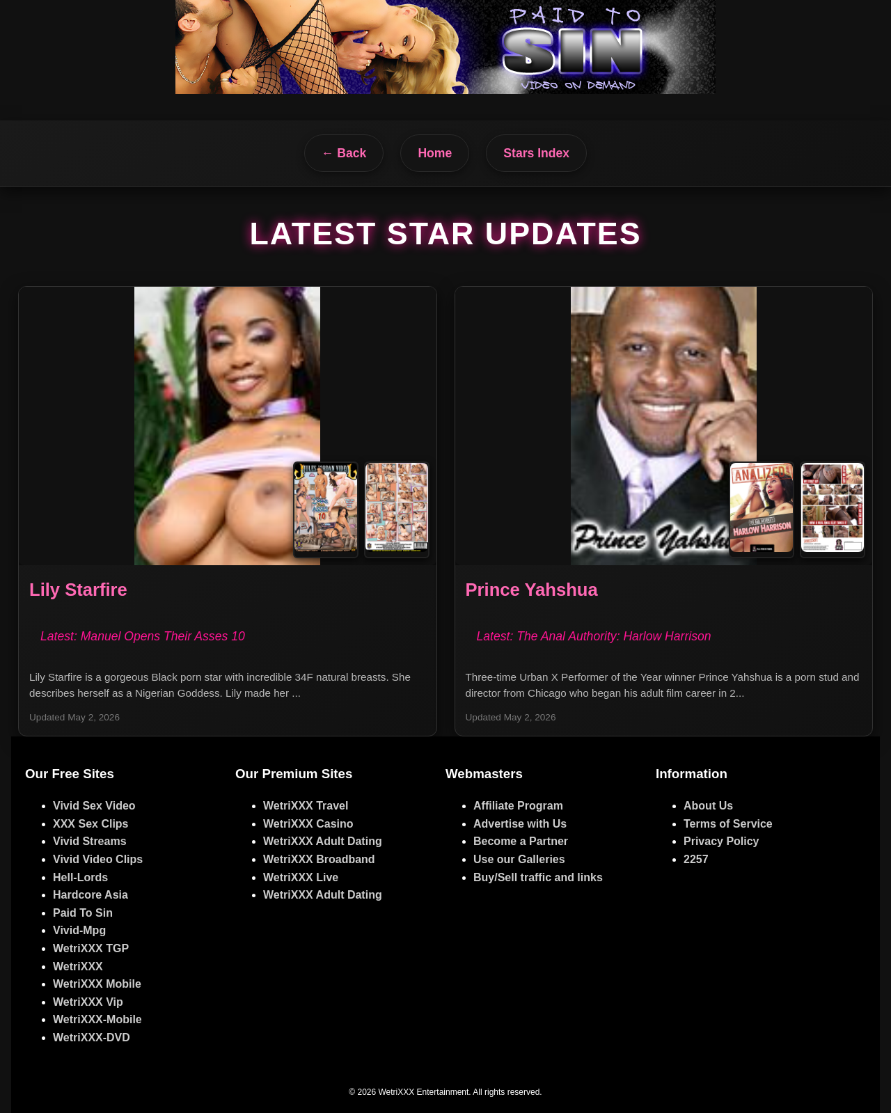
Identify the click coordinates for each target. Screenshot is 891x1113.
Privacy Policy (721, 841)
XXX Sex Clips (91, 824)
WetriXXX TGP (91, 948)
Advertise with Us (520, 824)
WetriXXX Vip (88, 1002)
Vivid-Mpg (79, 930)
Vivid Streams (90, 841)
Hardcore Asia (90, 895)
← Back (344, 153)
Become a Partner (520, 841)
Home (435, 153)
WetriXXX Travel (305, 806)
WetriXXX (78, 966)
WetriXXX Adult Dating (322, 841)
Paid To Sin (83, 913)
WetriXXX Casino (308, 824)
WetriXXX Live (300, 877)
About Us (708, 806)
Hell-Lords (80, 877)
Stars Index (536, 153)
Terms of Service (728, 824)
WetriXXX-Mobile (97, 1019)
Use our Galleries (519, 859)
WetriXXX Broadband (319, 859)
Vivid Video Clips (98, 859)
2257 (696, 859)
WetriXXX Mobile (97, 984)
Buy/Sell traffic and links (538, 877)
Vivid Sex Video (94, 806)
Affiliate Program (518, 806)
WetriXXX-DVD (91, 1037)
